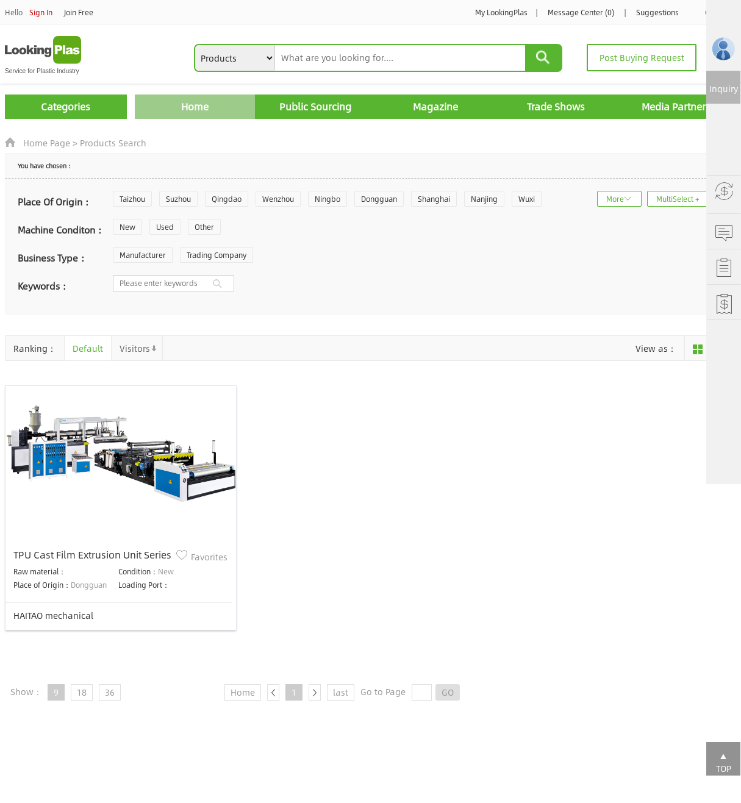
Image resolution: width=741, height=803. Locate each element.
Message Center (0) (581, 12)
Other (204, 226)
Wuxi (526, 198)
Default (88, 348)
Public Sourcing (315, 106)
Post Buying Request (642, 57)
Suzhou (178, 198)
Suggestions (657, 12)
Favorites (209, 556)
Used (165, 226)
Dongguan (379, 198)
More (615, 198)
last (340, 692)
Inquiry (723, 88)
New (127, 226)
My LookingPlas (501, 12)
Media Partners (676, 106)
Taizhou (132, 198)
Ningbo (327, 198)
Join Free (78, 12)
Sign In (40, 12)
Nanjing (484, 198)
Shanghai (434, 198)
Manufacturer (143, 254)
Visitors (135, 348)
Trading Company (216, 254)
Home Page (46, 142)
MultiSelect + (678, 198)
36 (110, 692)
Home (195, 106)
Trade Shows (556, 106)
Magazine (435, 106)
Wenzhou (278, 198)
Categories (65, 106)
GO (448, 692)
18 (82, 692)
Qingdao (227, 198)
